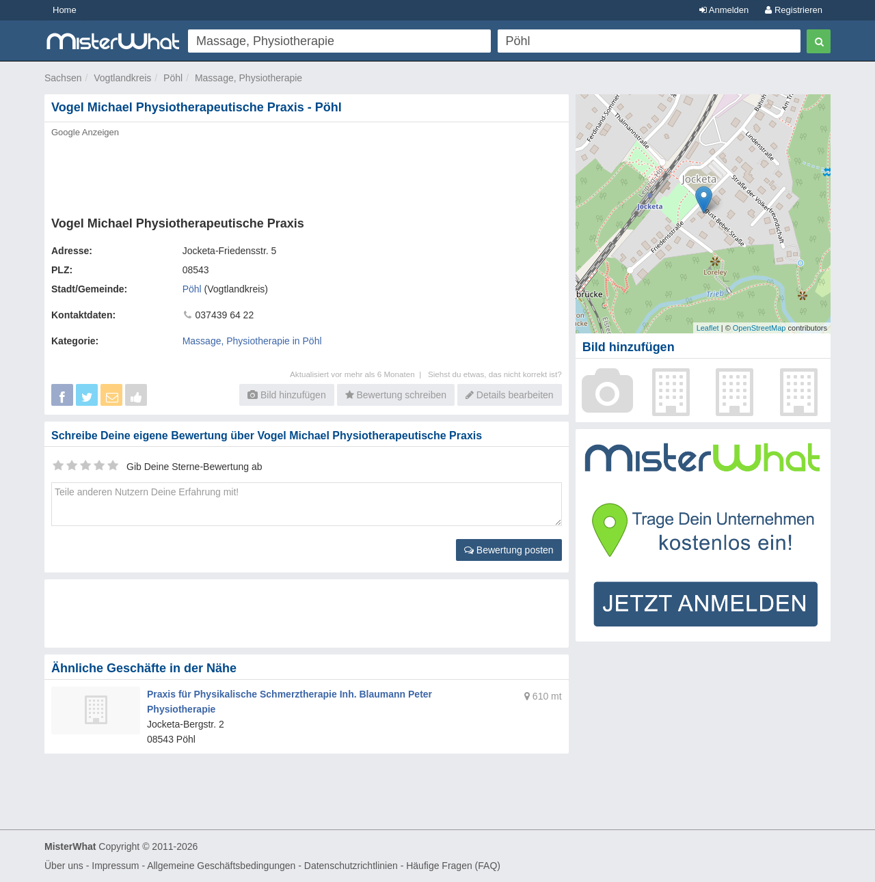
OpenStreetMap (759, 328)
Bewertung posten (509, 550)
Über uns (63, 865)
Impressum (115, 865)
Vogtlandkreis (122, 77)
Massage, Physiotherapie (248, 77)
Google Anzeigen (85, 132)
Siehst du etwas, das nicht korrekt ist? (495, 374)
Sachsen (62, 77)
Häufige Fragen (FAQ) (453, 865)
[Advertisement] (305, 173)
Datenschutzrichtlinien (351, 865)
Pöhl (173, 77)
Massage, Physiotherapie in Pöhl (252, 340)
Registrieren (793, 10)
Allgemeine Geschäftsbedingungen (221, 865)
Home (65, 10)
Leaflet (708, 328)
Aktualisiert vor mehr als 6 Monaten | (359, 374)
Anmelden (724, 10)
